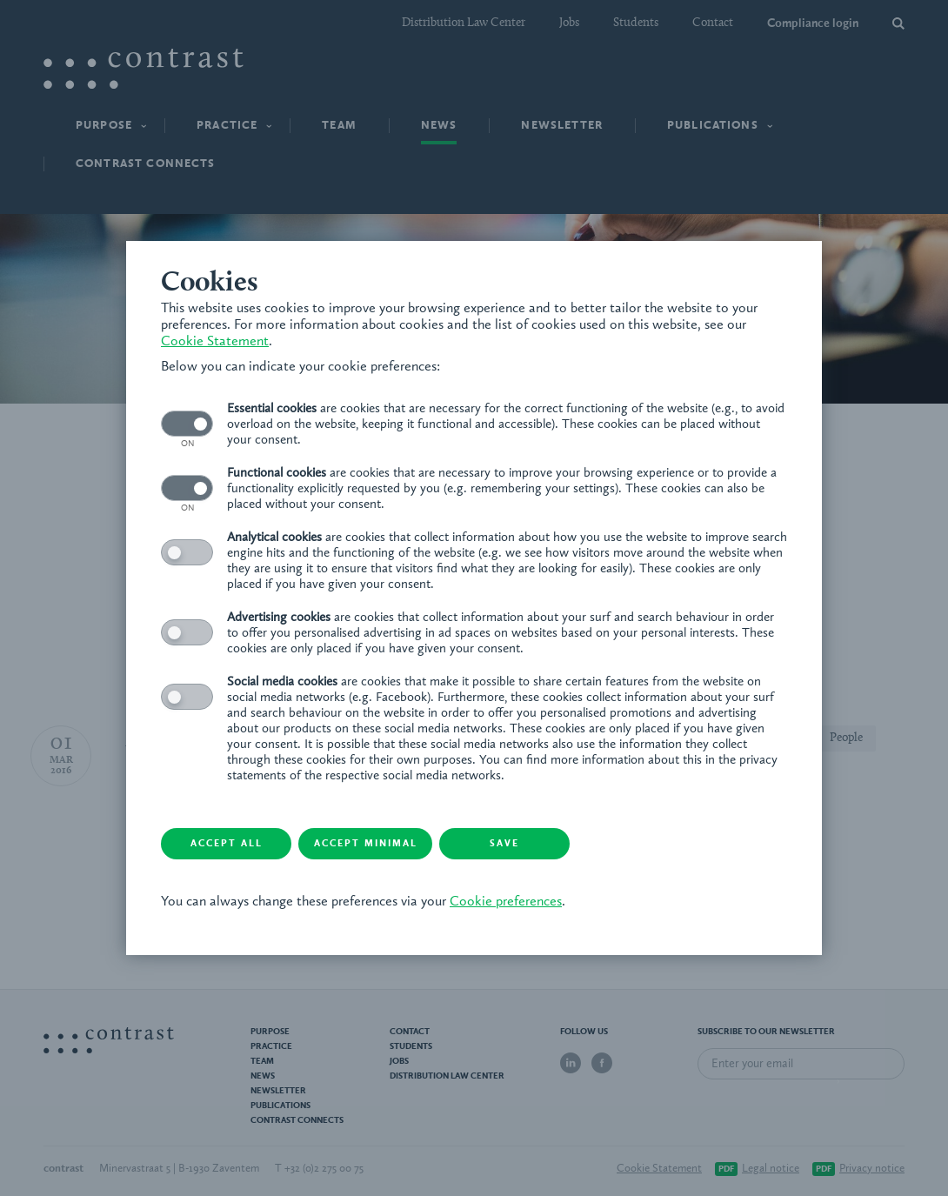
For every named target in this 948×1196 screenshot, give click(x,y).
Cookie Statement (215, 342)
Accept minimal (365, 844)
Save (504, 844)
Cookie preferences (506, 902)
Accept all (226, 844)
